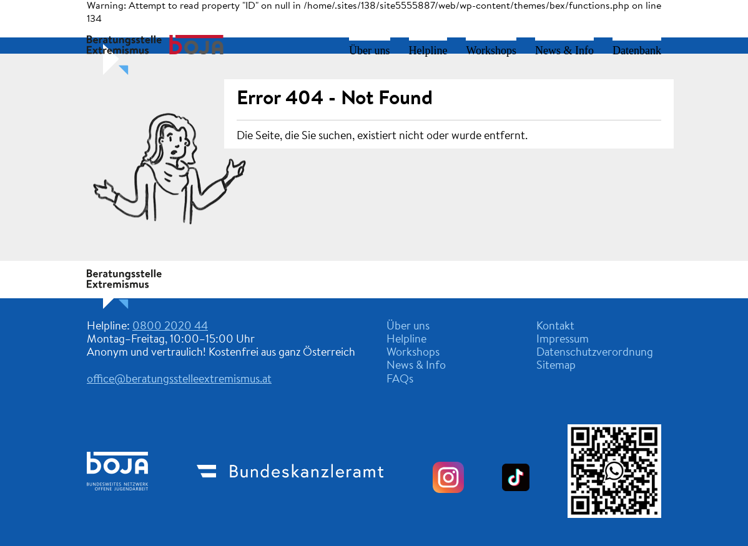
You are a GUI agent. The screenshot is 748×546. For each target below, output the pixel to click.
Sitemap (556, 366)
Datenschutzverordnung (594, 353)
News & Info (564, 50)
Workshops (491, 50)
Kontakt (555, 327)
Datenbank (637, 50)
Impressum (562, 340)
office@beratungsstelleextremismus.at (179, 380)
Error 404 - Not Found (335, 99)
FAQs (399, 380)
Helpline (428, 50)
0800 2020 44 (170, 327)
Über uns (369, 50)
